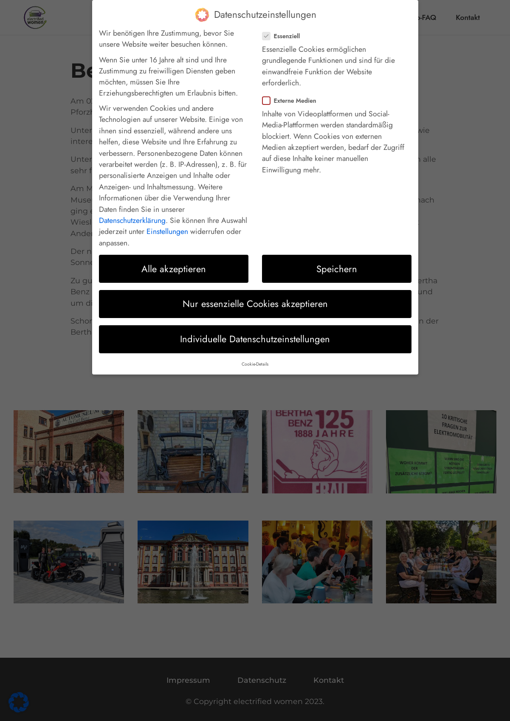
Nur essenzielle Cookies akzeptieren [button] (255, 296)
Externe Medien (292, 93)
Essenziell (284, 28)
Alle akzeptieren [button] (173, 261)
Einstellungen (167, 224)
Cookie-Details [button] (255, 356)
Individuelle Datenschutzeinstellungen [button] (255, 331)
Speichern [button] (336, 261)
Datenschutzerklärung (132, 212)
